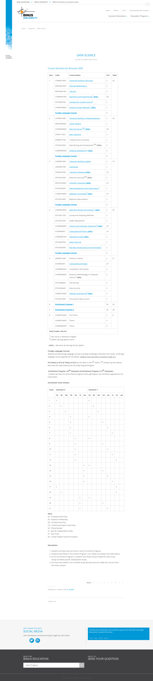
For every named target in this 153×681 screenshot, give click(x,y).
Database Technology (80, 193)
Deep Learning (75, 242)
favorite (106, 638)
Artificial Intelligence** (81, 150)
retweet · (101, 638)
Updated (70, 589)
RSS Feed (37, 640)
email (68, 605)
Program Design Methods (82, 107)
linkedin (62, 605)
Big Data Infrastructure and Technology (85, 247)
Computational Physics (81, 231)
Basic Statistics (75, 134)
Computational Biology (78, 264)
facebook (50, 605)
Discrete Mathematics (78, 86)
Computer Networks (79, 172)
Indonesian (73, 167)
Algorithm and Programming (83, 96)
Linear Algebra (75, 124)
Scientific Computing (80, 183)
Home (24, 28)
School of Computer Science (86, 59)
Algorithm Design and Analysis (84, 209)
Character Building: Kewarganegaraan (84, 118)
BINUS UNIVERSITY (41, 2)
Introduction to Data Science (81, 101)
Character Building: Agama (80, 161)
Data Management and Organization (84, 188)
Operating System (79, 237)
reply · (96, 638)
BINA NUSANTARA (23, 2)
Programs (31, 28)
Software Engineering (81, 293)
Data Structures (79, 128)
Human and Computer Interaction (86, 225)
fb (25, 640)
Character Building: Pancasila (81, 80)
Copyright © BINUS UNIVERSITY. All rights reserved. (76, 678)
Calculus (72, 91)
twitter (56, 605)
